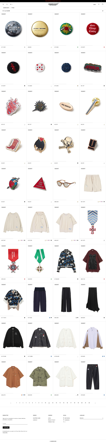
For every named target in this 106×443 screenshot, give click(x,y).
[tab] (6, 316)
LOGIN (94, 4)
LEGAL (49, 418)
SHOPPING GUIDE (36, 418)
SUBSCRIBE (6, 427)
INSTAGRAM (67, 418)
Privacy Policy (5, 432)
